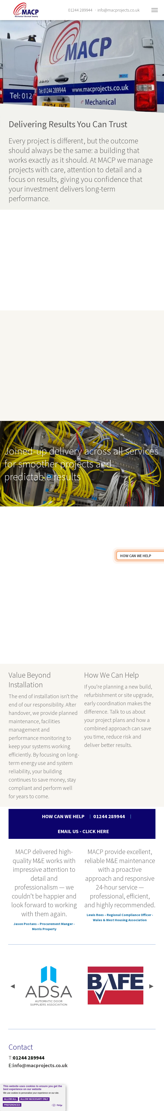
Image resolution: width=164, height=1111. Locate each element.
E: (11, 1065)
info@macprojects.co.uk (119, 10)
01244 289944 (80, 10)
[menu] (154, 10)
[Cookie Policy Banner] (33, 1098)
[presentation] (12, 986)
